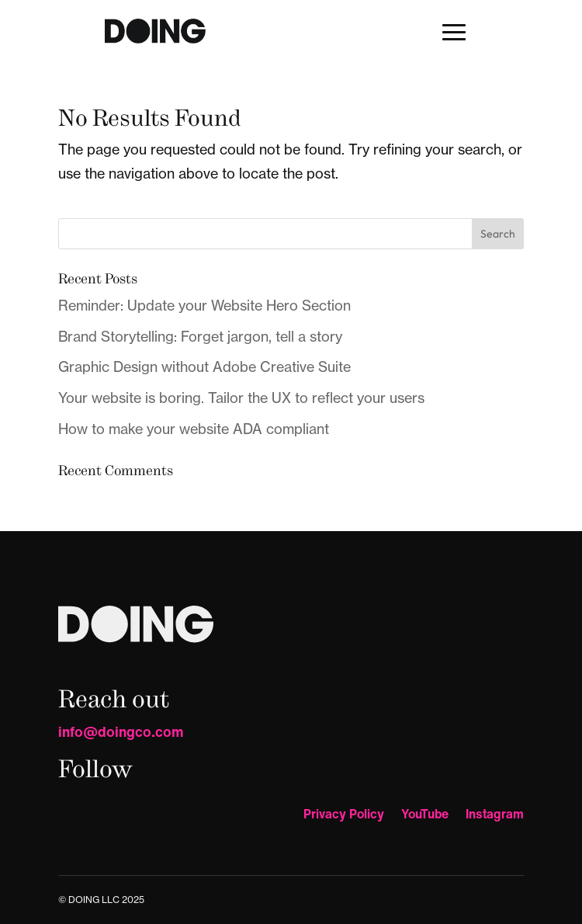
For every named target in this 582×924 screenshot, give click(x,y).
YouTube (425, 815)
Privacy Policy (343, 815)
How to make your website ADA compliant (193, 429)
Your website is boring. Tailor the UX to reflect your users (241, 398)
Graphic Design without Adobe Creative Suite (204, 367)
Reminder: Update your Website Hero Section (204, 305)
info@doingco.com (121, 731)
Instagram (495, 815)
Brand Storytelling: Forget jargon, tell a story (200, 337)
